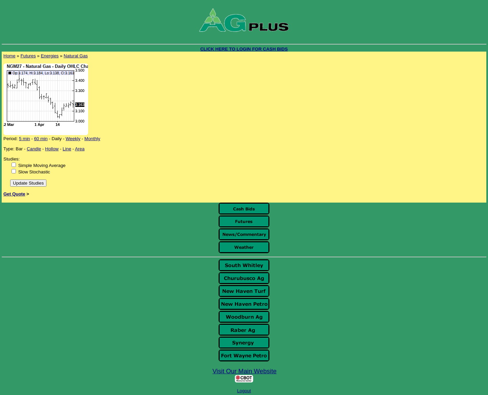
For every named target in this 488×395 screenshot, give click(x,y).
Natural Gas (76, 55)
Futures (28, 55)
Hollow (52, 148)
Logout (244, 390)
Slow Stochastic (34, 171)
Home (9, 55)
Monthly (92, 138)
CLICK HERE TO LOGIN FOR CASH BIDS (244, 49)
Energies (50, 55)
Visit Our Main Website (244, 371)
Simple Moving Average (42, 165)
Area (79, 148)
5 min (24, 138)
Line (67, 148)
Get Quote (14, 193)
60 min (40, 138)
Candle (34, 148)
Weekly (73, 138)
